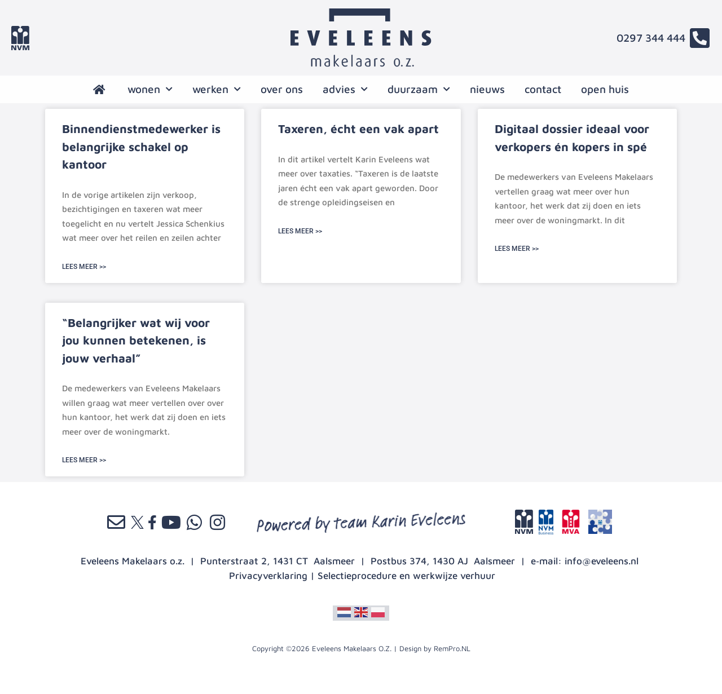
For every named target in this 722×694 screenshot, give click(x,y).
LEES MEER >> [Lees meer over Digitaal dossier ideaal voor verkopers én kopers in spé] (517, 249)
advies (345, 89)
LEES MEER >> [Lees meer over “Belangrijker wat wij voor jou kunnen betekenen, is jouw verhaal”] (84, 460)
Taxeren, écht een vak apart (358, 128)
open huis (605, 89)
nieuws (487, 89)
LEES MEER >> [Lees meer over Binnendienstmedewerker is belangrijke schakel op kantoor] (84, 267)
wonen (150, 89)
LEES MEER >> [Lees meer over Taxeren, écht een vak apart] (300, 231)
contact (543, 89)
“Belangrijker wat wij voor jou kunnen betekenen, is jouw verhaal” (136, 340)
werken (216, 89)
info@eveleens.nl (602, 561)
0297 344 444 (651, 38)
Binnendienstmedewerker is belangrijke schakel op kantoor (141, 146)
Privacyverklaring (268, 575)
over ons (282, 89)
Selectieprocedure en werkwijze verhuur (406, 575)
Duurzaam (419, 89)
